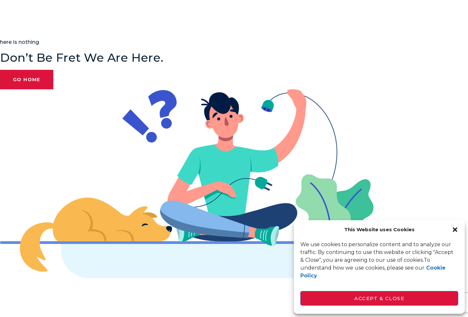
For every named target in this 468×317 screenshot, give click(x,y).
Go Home (26, 79)
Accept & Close (379, 298)
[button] (455, 229)
